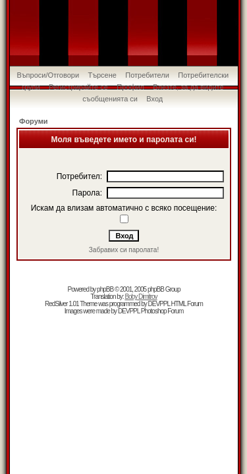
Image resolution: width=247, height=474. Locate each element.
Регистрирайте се (78, 87)
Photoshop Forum (162, 311)
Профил (130, 87)
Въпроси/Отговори (47, 75)
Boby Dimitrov (140, 296)
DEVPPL (159, 303)
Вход (154, 99)
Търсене (102, 75)
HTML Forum (187, 303)
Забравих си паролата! (124, 249)
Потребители (147, 75)
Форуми (33, 121)
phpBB (105, 289)
